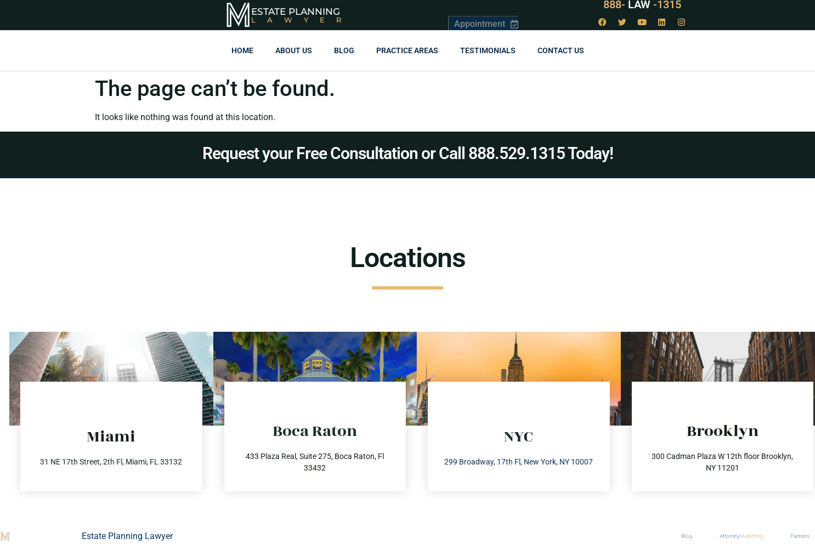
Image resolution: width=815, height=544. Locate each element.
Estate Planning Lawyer (127, 536)
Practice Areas (407, 50)
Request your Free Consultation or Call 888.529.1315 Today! (407, 153)
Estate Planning (295, 11)
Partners (800, 536)
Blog (344, 50)
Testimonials (488, 50)
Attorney (741, 536)
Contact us (560, 50)
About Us (293, 50)
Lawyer (302, 19)
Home (242, 50)
